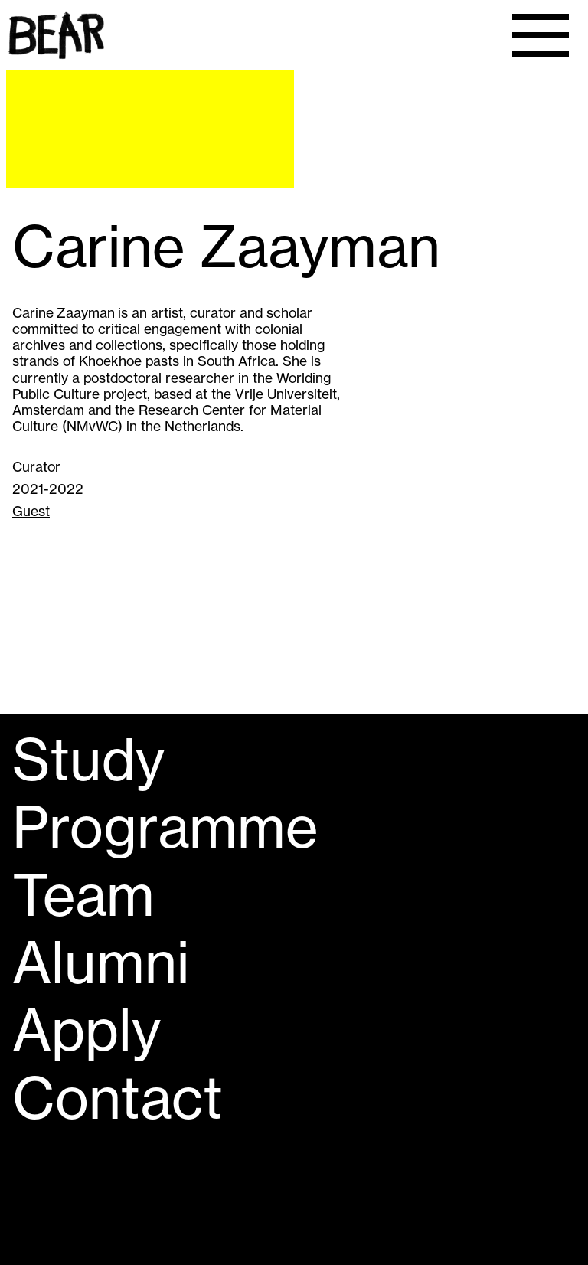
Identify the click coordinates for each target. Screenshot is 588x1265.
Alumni (100, 962)
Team (83, 895)
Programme (165, 827)
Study (88, 759)
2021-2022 (47, 489)
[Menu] (540, 35)
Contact (117, 1098)
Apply (86, 1030)
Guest (31, 511)
